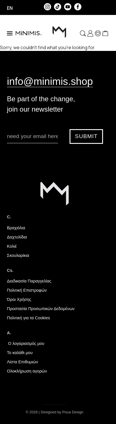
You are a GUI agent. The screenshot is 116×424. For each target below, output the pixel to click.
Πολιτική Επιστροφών (27, 290)
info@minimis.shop (50, 81)
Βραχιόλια (16, 228)
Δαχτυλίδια (17, 237)
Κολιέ (12, 246)
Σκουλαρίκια (18, 255)
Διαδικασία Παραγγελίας (29, 281)
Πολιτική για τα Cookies (28, 318)
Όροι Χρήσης (19, 299)
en (10, 8)
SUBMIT (86, 136)
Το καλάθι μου (20, 352)
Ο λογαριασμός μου (25, 343)
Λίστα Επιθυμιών (22, 362)
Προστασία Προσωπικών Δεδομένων (40, 308)
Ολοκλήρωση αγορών (27, 371)
